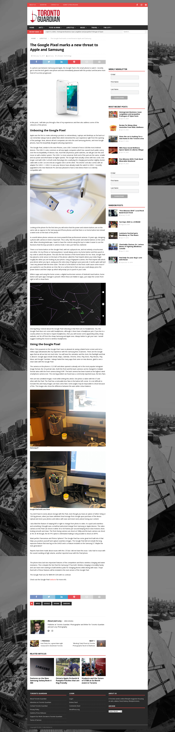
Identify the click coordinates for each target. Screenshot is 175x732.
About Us (32, 5)
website (53, 579)
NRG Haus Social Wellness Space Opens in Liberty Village (131, 148)
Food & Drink (54, 27)
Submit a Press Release (70, 5)
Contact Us (55, 5)
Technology (67, 56)
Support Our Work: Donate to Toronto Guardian (46, 716)
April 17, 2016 (125, 237)
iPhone (56, 603)
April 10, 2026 (125, 152)
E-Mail (113, 74)
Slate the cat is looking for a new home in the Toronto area (131, 137)
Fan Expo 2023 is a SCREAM (129, 222)
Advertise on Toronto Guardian (40, 702)
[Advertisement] (109, 14)
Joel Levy (51, 56)
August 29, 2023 (125, 224)
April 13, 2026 (125, 118)
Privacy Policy (34, 709)
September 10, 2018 (127, 262)
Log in (71, 698)
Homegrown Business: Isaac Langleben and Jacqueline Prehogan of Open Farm (130, 114)
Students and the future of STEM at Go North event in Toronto (93, 680)
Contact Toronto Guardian (39, 706)
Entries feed (73, 702)
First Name (114, 82)
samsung (66, 603)
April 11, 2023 (125, 251)
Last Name (114, 89)
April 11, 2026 (125, 141)
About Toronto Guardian (38, 698)
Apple (38, 603)
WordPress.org (74, 709)
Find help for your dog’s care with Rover (130, 258)
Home (31, 27)
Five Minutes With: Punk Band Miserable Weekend (131, 160)
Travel (94, 27)
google (47, 603)
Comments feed (74, 706)
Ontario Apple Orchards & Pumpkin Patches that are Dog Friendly (67, 680)
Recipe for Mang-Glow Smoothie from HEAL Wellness (131, 126)
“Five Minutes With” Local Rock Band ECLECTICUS (131, 211)
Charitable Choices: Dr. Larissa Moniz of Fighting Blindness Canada (131, 246)
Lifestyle (70, 27)
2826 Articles (68, 621)
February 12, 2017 (39, 56)
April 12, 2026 (125, 129)
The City (106, 27)
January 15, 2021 (125, 215)
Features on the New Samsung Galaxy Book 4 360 (40, 680)
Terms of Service (35, 720)
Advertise (43, 5)
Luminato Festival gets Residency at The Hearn (128, 234)
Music (82, 27)
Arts (41, 27)
